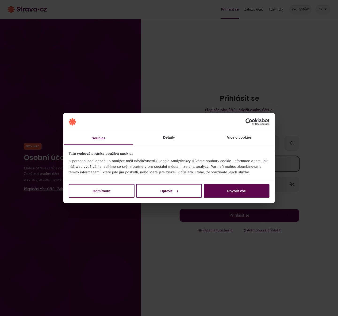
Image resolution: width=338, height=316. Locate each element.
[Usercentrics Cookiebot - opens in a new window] (248, 121)
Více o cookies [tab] (239, 137)
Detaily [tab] (169, 137)
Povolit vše (236, 191)
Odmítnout (102, 191)
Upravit (169, 191)
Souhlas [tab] (98, 138)
